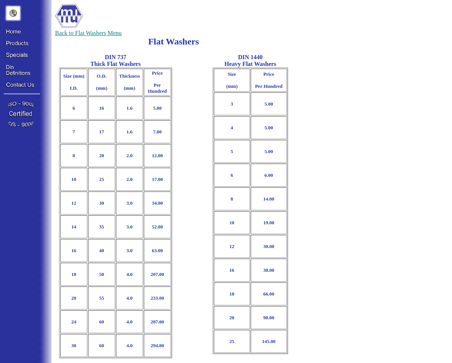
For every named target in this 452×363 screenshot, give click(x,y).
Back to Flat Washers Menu (88, 33)
